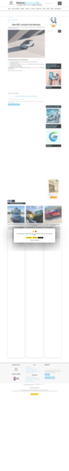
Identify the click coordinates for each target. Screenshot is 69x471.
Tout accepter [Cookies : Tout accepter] (29, 237)
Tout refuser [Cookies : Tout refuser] (35, 237)
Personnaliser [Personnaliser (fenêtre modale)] (40, 237)
